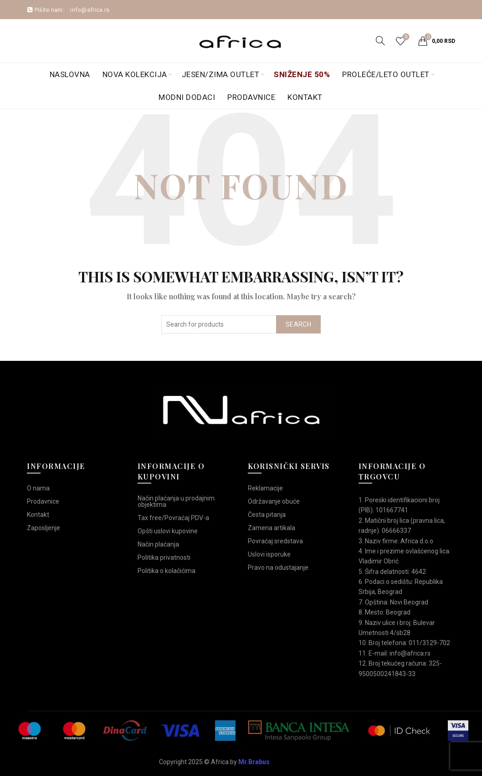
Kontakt (305, 97)
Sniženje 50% (302, 74)
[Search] (380, 40)
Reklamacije (265, 488)
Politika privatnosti (164, 557)
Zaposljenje (43, 527)
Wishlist (405, 37)
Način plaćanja (158, 544)
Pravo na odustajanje (278, 567)
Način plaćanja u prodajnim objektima (176, 501)
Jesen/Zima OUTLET (221, 74)
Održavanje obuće (274, 501)
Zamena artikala (271, 527)
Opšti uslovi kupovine (168, 531)
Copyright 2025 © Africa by (214, 762)
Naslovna (70, 74)
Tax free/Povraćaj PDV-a (173, 517)
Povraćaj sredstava (275, 541)
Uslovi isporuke (269, 554)
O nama (38, 488)
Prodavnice (251, 97)
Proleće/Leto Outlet (386, 74)
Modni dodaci (187, 97)
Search (298, 324)
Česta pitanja (267, 514)
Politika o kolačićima (166, 570)
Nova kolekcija (135, 74)
